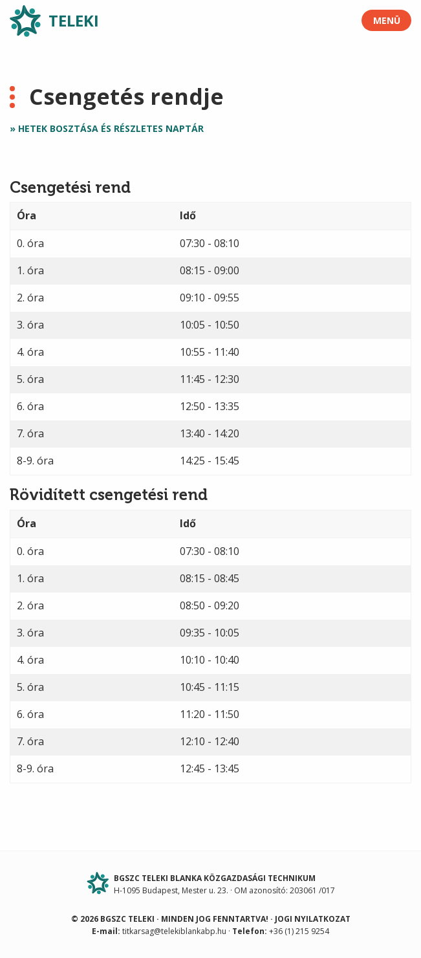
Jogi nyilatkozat (313, 918)
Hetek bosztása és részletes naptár (111, 128)
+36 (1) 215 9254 (299, 931)
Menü (386, 20)
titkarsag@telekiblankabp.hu (174, 931)
